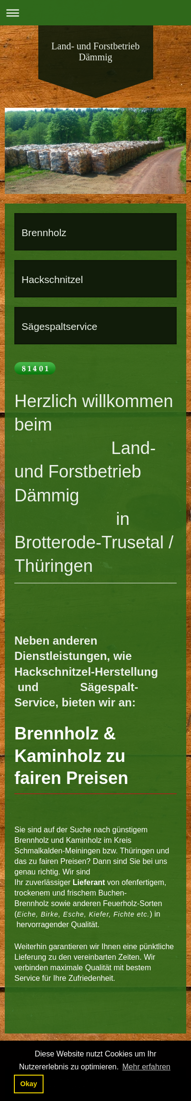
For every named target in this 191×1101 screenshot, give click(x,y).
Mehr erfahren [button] (147, 1067)
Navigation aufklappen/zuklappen (95, 12)
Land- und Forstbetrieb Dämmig (95, 51)
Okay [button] (28, 1084)
